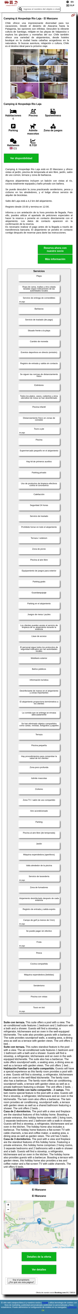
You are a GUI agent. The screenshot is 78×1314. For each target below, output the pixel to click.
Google (45, 1303)
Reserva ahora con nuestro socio (55, 249)
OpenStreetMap (67, 1247)
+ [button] (8, 1205)
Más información (55, 259)
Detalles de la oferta (39, 1256)
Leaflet (55, 1247)
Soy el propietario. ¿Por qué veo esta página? (21, 1281)
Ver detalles (39, 1269)
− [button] (8, 1210)
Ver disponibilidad (21, 158)
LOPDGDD (72, 1307)
